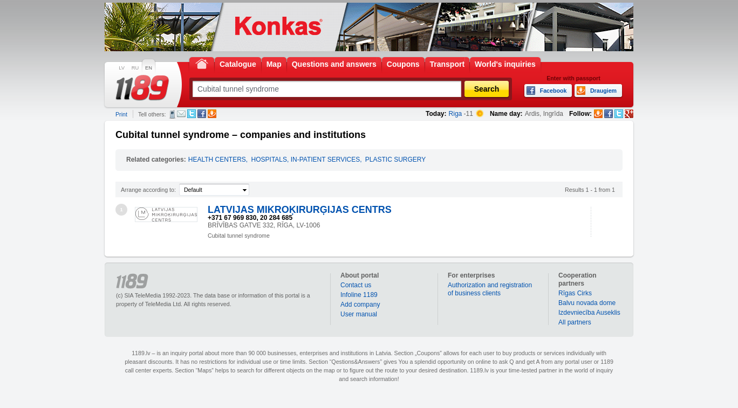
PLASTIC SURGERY (395, 159)
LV (122, 68)
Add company (360, 304)
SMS (172, 114)
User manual (358, 314)
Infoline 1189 (359, 295)
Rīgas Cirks (575, 293)
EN (148, 68)
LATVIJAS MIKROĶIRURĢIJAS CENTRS (300, 209)
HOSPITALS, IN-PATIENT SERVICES (305, 159)
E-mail (181, 113)
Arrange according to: (148, 189)
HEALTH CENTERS (217, 159)
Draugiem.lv (212, 113)
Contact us (355, 285)
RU (135, 68)
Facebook (201, 113)
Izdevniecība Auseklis (589, 312)
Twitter (191, 113)
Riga (455, 113)
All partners (574, 322)
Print (121, 114)
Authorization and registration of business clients (490, 289)
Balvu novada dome (587, 303)
